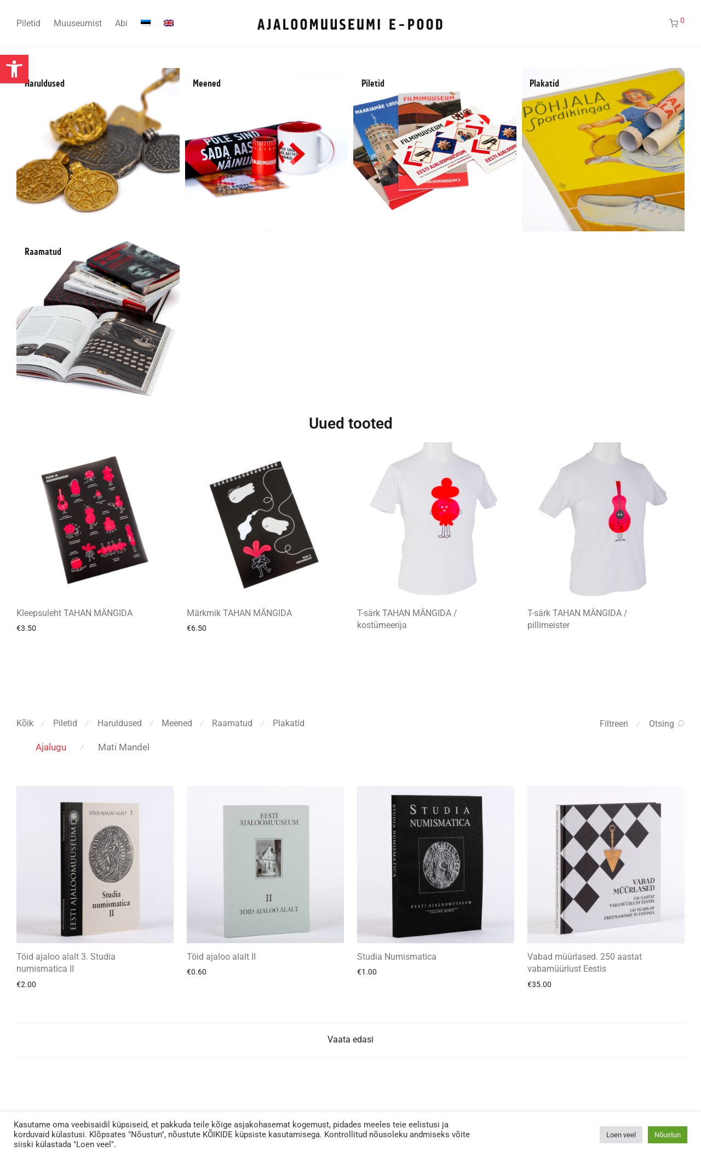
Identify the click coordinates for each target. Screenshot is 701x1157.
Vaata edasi (350, 1039)
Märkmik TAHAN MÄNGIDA (239, 613)
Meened (207, 83)
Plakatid (544, 83)
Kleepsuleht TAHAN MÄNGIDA (74, 613)
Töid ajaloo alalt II (221, 956)
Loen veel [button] (621, 1135)
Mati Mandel (124, 747)
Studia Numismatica (396, 956)
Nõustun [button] (667, 1135)
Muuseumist (78, 23)
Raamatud (43, 252)
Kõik (24, 723)
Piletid (28, 23)
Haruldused (45, 83)
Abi (121, 23)
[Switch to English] (168, 23)
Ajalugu (51, 747)
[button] (14, 69)
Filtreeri (614, 724)
